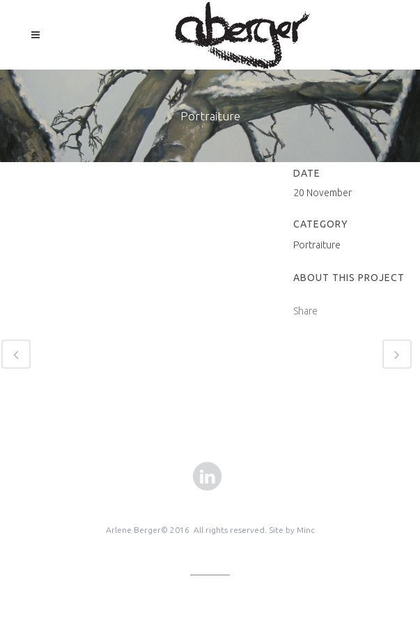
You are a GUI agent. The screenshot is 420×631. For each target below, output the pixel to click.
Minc (306, 529)
